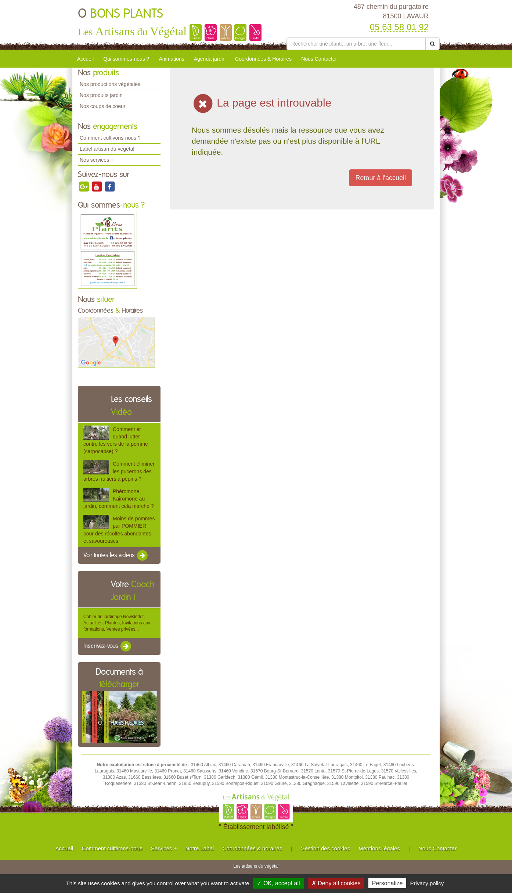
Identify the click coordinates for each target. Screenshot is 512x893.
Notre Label (199, 848)
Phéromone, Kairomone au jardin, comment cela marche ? (118, 498)
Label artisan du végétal (107, 149)
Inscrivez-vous (107, 646)
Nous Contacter (319, 59)
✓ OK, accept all (278, 883)
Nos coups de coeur (103, 106)
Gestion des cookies (325, 848)
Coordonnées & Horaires (263, 59)
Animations (171, 59)
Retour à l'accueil (380, 178)
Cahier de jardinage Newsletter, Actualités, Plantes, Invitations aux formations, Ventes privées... (116, 623)
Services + (164, 848)
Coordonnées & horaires (252, 848)
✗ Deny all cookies (336, 883)
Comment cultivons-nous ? (110, 138)
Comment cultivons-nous (112, 848)
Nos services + (96, 160)
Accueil (85, 59)
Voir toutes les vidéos (116, 555)
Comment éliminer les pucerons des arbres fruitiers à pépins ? (119, 471)
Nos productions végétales (110, 84)
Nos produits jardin (101, 95)
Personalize (387, 883)
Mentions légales (379, 848)
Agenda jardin (210, 59)
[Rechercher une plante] (356, 43)
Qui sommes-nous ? (126, 59)
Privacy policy (427, 883)
